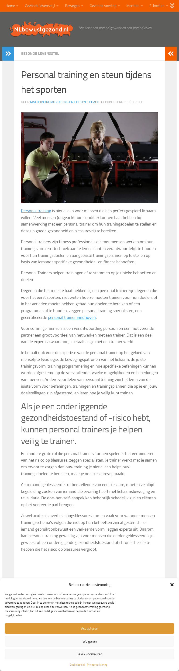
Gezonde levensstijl (40, 5)
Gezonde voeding (103, 5)
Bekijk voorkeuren (89, 654)
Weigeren (90, 641)
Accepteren (89, 628)
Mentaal (132, 5)
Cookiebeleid (77, 664)
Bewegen (72, 5)
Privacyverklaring (97, 664)
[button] (172, 584)
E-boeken (157, 5)
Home (10, 5)
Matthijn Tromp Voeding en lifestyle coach (64, 102)
